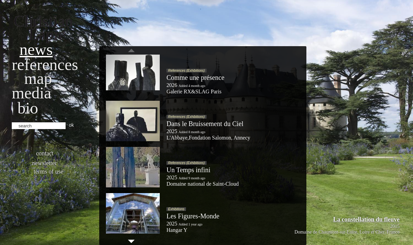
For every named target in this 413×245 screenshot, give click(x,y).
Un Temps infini (188, 170)
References (45, 64)
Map (38, 78)
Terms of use (48, 171)
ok (71, 125)
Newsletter (44, 163)
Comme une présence (195, 77)
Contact (44, 153)
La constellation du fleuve (366, 219)
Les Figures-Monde (192, 216)
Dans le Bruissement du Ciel (204, 123)
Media (31, 93)
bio (27, 108)
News (36, 49)
